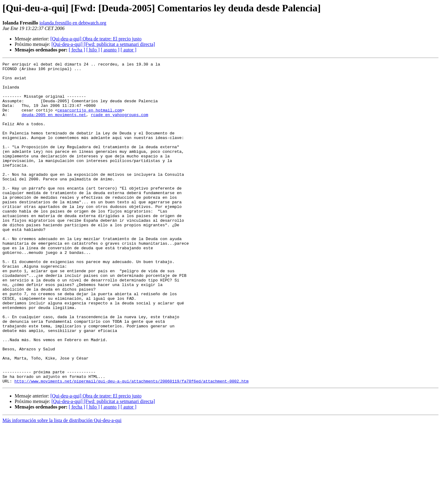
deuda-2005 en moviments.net (53, 125)
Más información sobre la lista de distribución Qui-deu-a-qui (62, 484)
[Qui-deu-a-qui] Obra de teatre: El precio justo (95, 38)
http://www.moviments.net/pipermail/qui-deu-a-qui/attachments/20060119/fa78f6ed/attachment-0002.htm (131, 445)
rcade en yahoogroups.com (119, 125)
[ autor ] (129, 49)
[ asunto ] (110, 49)
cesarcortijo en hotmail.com (89, 120)
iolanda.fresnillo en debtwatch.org (73, 22)
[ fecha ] (77, 49)
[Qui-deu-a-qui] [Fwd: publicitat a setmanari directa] (103, 44)
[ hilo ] (93, 49)
